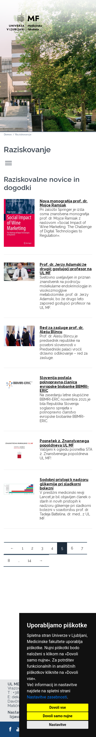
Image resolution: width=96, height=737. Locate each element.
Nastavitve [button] (57, 725)
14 (29, 561)
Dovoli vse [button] (57, 707)
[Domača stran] (24, 21)
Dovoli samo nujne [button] (57, 716)
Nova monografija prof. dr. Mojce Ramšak (64, 203)
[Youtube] (19, 729)
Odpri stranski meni (9, 163)
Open (81, 25)
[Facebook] (10, 729)
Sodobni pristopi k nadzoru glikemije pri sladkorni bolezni (64, 484)
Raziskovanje (23, 134)
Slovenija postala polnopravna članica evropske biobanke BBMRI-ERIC (64, 384)
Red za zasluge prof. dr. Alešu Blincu (61, 330)
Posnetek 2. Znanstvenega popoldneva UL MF (64, 443)
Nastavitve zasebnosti (47, 697)
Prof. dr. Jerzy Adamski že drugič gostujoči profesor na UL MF (66, 268)
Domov (8, 134)
